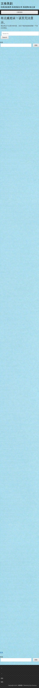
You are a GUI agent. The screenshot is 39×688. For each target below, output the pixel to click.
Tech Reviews (33, 685)
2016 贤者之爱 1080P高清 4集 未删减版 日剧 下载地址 (19, 322)
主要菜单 (20, 12)
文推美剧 (7, 3)
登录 (1, 652)
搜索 (1, 42)
